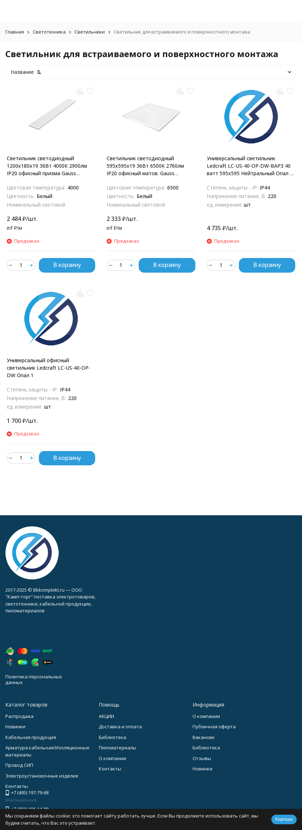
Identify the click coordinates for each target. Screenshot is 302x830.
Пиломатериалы (117, 747)
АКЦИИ (106, 716)
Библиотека (112, 737)
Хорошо (284, 819)
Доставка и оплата (120, 726)
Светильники (90, 32)
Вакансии (203, 737)
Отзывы (202, 758)
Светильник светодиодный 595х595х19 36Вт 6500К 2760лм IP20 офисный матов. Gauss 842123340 (145, 166)
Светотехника (49, 32)
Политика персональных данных (33, 679)
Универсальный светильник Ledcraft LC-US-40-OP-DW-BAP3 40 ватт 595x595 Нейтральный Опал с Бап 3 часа (249, 166)
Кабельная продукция (30, 737)
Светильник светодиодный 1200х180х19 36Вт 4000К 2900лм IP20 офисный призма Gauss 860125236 (47, 166)
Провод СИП (19, 765)
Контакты (110, 768)
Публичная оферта (214, 726)
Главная (14, 32)
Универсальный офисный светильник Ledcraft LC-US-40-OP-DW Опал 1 (48, 368)
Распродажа (19, 716)
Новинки (15, 726)
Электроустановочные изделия (41, 776)
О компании (112, 758)
